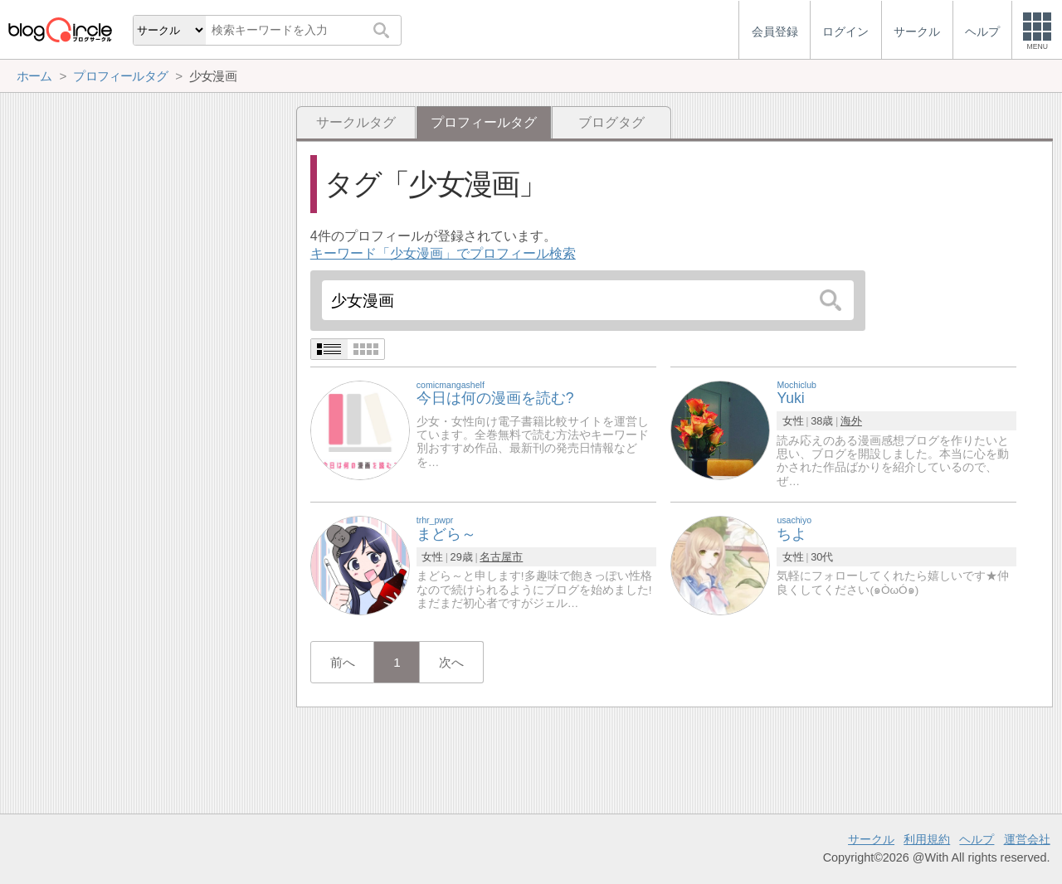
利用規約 (927, 839)
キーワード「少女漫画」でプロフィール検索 (443, 253)
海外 (851, 421)
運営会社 (1027, 839)
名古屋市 (501, 557)
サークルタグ (356, 122)
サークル (871, 839)
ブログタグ (611, 122)
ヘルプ (976, 839)
